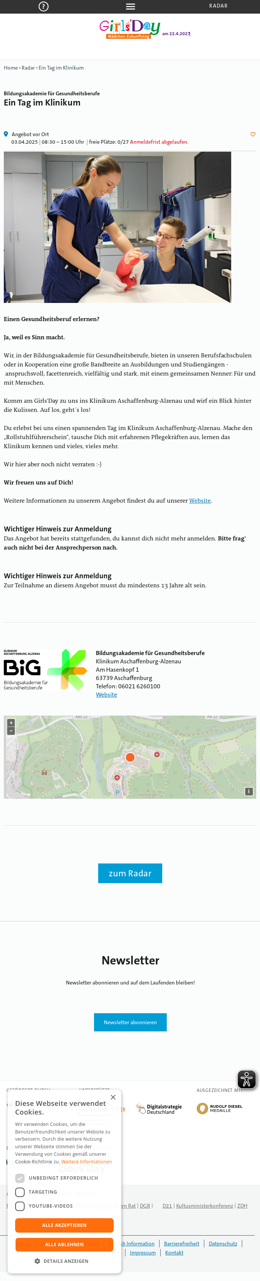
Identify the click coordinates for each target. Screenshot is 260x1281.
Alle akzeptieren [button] (64, 1225)
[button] (64, 1261)
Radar (218, 5)
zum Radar (130, 873)
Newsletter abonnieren (130, 1022)
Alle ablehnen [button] (64, 1244)
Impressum (143, 1252)
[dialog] (64, 1181)
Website (200, 501)
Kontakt (174, 1252)
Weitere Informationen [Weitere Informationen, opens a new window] (86, 1161)
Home (11, 67)
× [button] (113, 1098)
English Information (132, 1243)
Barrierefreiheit (181, 1243)
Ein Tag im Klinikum (61, 67)
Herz (254, 134)
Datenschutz (223, 1243)
